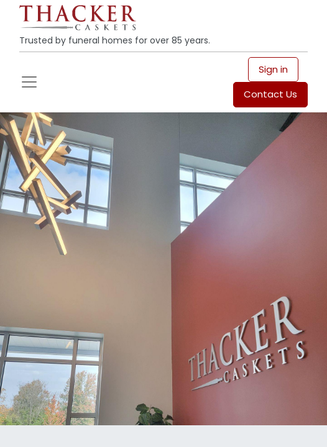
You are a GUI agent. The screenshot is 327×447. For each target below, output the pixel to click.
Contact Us (270, 94)
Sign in (273, 69)
